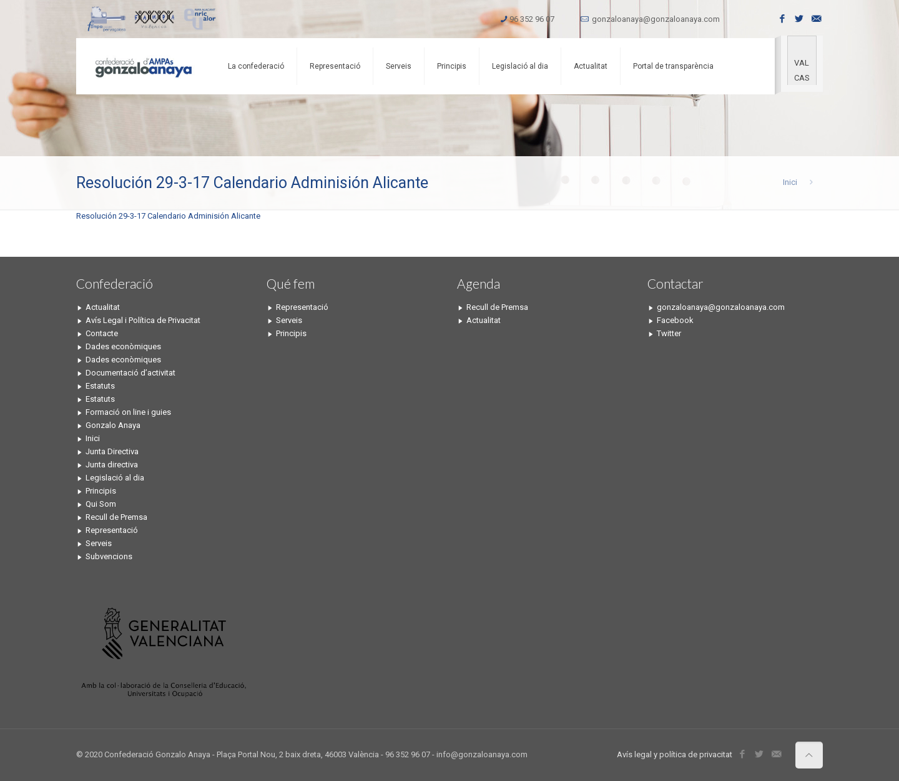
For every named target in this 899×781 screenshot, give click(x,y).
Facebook (675, 320)
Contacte (102, 333)
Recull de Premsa (116, 517)
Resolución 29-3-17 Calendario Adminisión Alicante (168, 216)
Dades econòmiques (123, 346)
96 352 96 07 (531, 19)
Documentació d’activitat (130, 372)
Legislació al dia (115, 477)
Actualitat (103, 307)
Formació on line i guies (128, 412)
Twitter (669, 333)
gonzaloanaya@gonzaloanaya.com (656, 19)
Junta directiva (112, 464)
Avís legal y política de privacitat (674, 754)
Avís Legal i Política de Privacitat (143, 320)
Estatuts (100, 385)
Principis (101, 490)
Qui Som (101, 504)
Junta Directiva (112, 451)
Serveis (99, 543)
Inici (790, 182)
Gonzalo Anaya (113, 425)
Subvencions (109, 556)
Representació (112, 530)
